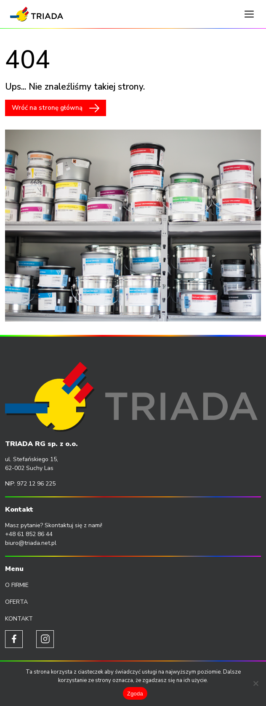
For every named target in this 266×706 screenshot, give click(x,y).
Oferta (16, 602)
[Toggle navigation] (249, 14)
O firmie (17, 585)
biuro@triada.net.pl (30, 543)
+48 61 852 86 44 (29, 534)
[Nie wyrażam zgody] (255, 683)
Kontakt (19, 619)
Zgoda (135, 693)
